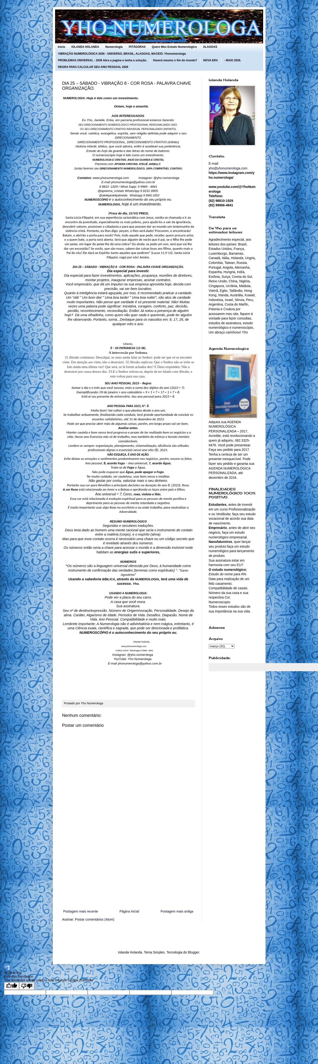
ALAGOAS (210, 47)
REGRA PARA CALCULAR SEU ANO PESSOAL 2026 (93, 67)
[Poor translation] (26, 986)
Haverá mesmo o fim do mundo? (175, 60)
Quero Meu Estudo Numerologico (174, 47)
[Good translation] (11, 986)
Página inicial (129, 911)
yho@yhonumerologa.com (228, 168)
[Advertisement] (128, 869)
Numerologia (113, 47)
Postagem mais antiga (177, 911)
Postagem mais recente (80, 911)
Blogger (193, 952)
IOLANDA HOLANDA (85, 47)
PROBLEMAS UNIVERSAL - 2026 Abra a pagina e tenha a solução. (102, 60)
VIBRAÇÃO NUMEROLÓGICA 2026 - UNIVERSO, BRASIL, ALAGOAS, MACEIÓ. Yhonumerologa (122, 53)
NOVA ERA (210, 60)
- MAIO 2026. (232, 60)
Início (61, 47)
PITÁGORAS (137, 47)
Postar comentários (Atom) (94, 919)
